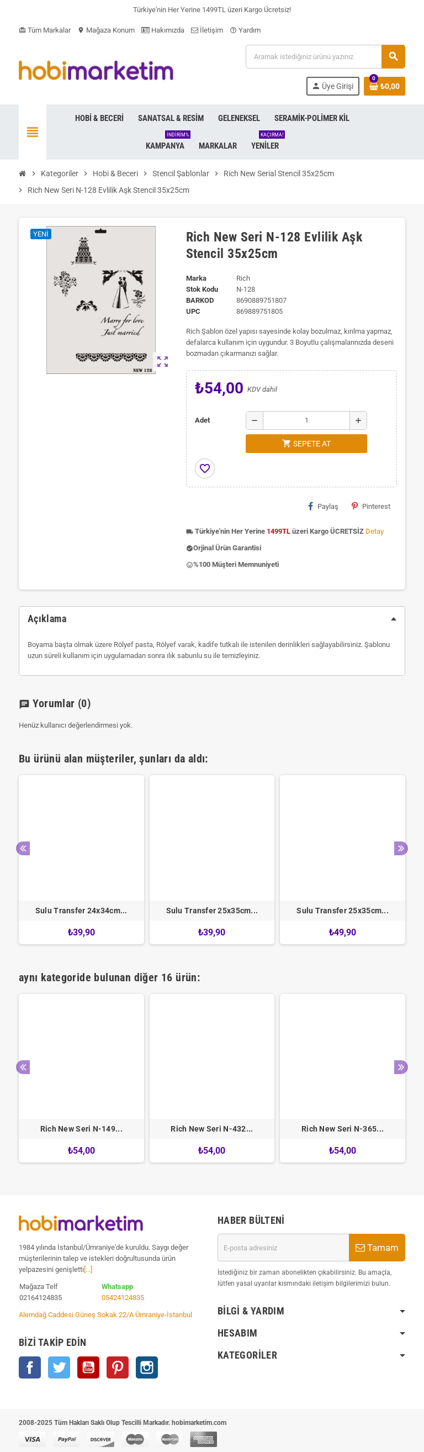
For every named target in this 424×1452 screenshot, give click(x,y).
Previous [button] (23, 848)
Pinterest (371, 506)
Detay (374, 531)
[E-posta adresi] (283, 1247)
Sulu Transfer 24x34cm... (81, 910)
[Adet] (306, 420)
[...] (88, 1269)
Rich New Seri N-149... (81, 1128)
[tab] (212, 619)
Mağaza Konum (106, 30)
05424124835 (123, 1297)
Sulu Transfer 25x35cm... (212, 910)
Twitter (59, 1367)
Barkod (200, 300)
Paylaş (323, 506)
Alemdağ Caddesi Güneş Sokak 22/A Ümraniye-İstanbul (105, 1315)
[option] (81, 859)
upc (193, 311)
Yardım (245, 30)
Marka (196, 278)
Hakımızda (162, 30)
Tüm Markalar (45, 30)
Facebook (30, 1367)
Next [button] (401, 848)
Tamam (377, 1247)
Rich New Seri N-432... (212, 1128)
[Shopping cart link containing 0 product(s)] (384, 86)
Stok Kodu (202, 289)
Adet (202, 420)
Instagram (147, 1367)
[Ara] (325, 57)
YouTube (88, 1367)
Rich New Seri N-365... (342, 1128)
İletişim (207, 30)
